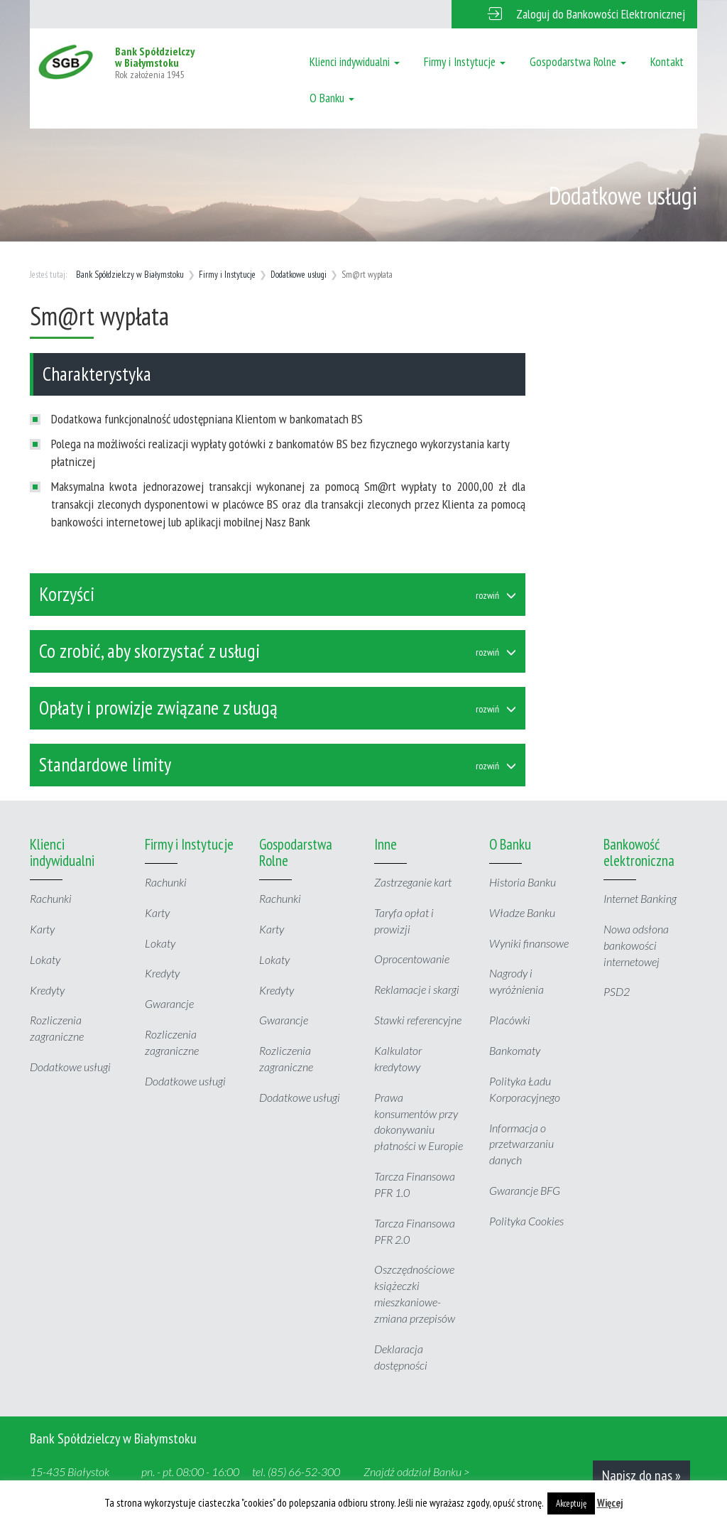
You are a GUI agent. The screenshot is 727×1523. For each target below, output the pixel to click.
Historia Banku (522, 882)
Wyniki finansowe (529, 943)
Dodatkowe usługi (298, 275)
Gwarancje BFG (524, 1190)
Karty (42, 929)
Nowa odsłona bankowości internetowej (636, 945)
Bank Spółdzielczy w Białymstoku (130, 275)
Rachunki (51, 898)
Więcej (610, 1503)
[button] (574, 14)
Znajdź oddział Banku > (417, 1471)
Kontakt (667, 62)
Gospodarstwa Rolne (578, 62)
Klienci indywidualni (355, 62)
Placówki (509, 1019)
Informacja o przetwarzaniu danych (521, 1144)
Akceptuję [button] (571, 1503)
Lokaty (45, 959)
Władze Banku (522, 912)
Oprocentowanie (411, 958)
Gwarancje (169, 1003)
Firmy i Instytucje (464, 62)
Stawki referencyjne (417, 1019)
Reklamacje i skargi (416, 989)
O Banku (332, 98)
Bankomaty (514, 1050)
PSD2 (616, 991)
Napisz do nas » (641, 1475)
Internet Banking (640, 898)
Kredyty (47, 990)
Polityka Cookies (526, 1220)
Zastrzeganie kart (413, 882)
